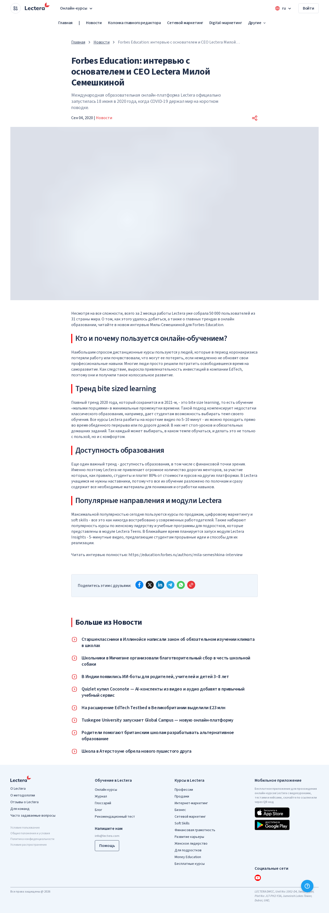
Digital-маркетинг (225, 23)
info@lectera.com (107, 836)
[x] (150, 585)
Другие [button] (257, 23)
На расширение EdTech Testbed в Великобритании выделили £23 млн (153, 708)
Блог (98, 810)
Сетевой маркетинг (185, 23)
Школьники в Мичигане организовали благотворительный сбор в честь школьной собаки (166, 661)
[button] (255, 118)
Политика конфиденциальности (32, 839)
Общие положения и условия (30, 833)
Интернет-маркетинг (191, 803)
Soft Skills (182, 823)
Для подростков (188, 850)
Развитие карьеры (189, 836)
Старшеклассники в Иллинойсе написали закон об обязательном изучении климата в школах (168, 642)
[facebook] (139, 585)
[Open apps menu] (15, 8)
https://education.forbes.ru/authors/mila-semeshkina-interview (185, 555)
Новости (94, 23)
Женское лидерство (191, 843)
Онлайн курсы (106, 789)
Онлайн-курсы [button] (77, 8)
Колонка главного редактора (134, 23)
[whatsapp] (181, 585)
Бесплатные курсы (190, 863)
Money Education (188, 857)
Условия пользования (25, 827)
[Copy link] (191, 585)
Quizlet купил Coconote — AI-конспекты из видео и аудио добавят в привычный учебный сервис (163, 692)
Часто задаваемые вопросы (32, 815)
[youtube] (258, 878)
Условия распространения (28, 845)
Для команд (20, 808)
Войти (308, 8)
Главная (65, 23)
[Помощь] (307, 886)
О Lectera (18, 788)
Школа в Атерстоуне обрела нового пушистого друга (136, 751)
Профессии (184, 789)
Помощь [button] (107, 846)
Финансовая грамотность (195, 830)
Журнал (101, 796)
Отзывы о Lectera (24, 802)
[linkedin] (160, 585)
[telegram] (170, 585)
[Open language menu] (283, 8)
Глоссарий (103, 803)
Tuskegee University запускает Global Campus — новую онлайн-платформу (157, 720)
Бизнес (180, 810)
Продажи (182, 796)
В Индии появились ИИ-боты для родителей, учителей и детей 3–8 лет (155, 677)
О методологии (22, 795)
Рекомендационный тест (115, 816)
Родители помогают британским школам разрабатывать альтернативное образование (158, 736)
